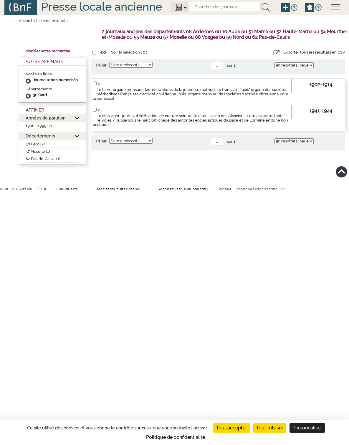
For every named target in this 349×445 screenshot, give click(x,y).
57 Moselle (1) (38, 151)
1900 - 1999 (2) (39, 126)
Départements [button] (40, 135)
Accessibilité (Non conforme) (184, 189)
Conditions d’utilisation (118, 189)
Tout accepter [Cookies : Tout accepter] (231, 428)
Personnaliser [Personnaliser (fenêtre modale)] (307, 428)
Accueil (25, 21)
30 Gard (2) (35, 144)
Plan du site (67, 189)
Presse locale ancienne (101, 6)
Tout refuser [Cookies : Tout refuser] (269, 428)
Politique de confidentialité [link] (175, 437)
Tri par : (101, 65)
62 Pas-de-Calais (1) (43, 159)
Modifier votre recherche (47, 51)
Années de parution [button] (46, 117)
